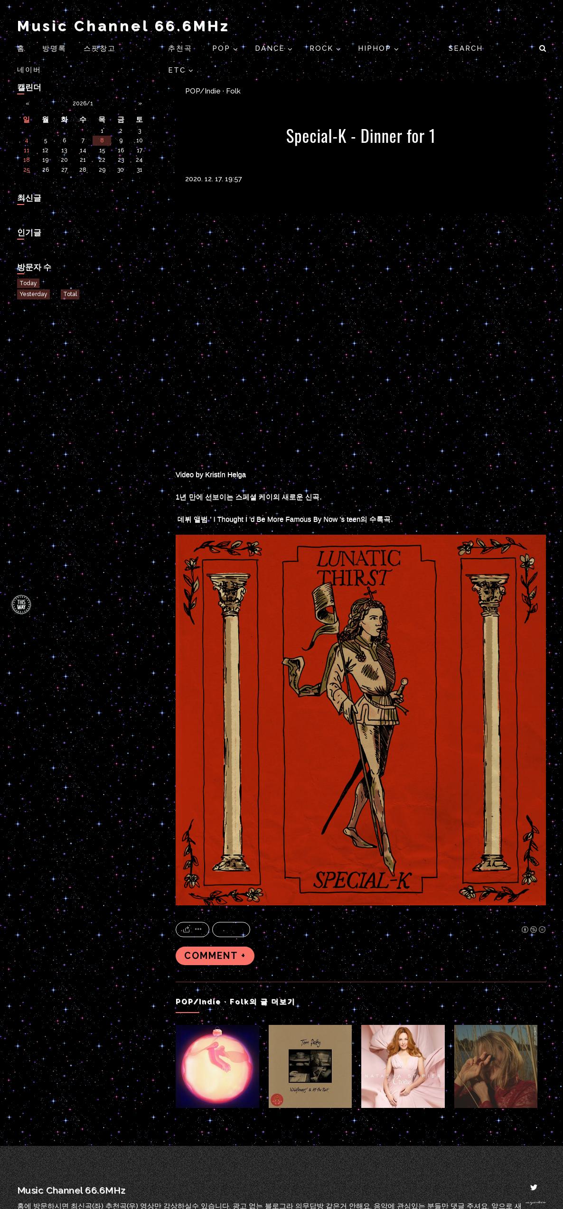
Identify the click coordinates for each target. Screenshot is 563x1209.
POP (222, 48)
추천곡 (181, 48)
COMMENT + (215, 955)
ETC (178, 70)
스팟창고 (100, 48)
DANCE (271, 48)
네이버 (29, 69)
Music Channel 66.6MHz (123, 26)
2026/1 (83, 103)
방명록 (54, 48)
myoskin (535, 1202)
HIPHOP (376, 48)
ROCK (323, 48)
